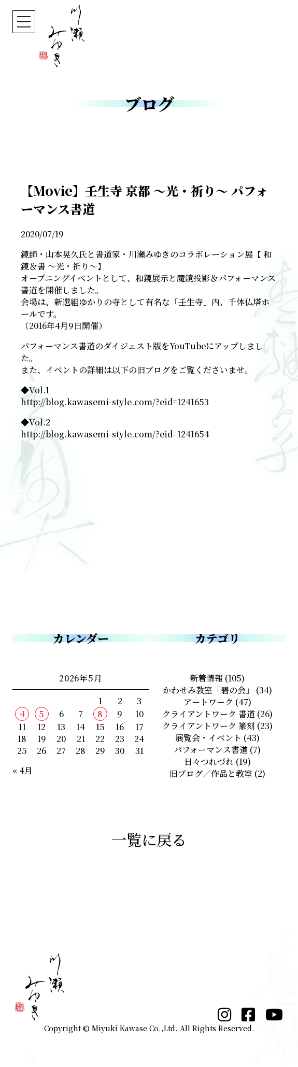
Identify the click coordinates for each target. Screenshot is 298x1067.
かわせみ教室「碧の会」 (208, 690)
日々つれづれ (209, 761)
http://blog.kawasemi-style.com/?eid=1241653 (115, 402)
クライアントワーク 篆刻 (208, 726)
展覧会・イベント (208, 738)
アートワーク (208, 702)
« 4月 (22, 770)
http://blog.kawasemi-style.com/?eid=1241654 (115, 434)
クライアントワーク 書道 (208, 714)
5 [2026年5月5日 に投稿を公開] (41, 714)
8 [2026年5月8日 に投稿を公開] (100, 714)
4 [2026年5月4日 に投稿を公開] (22, 714)
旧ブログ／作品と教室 (210, 773)
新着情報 (206, 678)
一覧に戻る (149, 839)
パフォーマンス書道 (211, 750)
